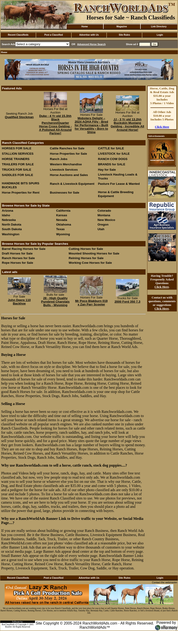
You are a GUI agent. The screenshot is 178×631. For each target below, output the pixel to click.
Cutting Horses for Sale (86, 249)
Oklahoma (63, 224)
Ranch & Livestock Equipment (72, 183)
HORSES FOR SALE (16, 148)
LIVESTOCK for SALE (114, 153)
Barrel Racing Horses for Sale (23, 249)
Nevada (61, 220)
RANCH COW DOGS (112, 159)
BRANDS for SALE (111, 164)
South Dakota (12, 229)
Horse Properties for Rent (20, 192)
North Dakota (11, 224)
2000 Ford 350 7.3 (127, 301)
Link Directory (158, 26)
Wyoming (63, 234)
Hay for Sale (107, 169)
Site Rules (124, 35)
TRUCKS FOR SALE (16, 169)
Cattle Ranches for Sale (67, 148)
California (63, 210)
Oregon (103, 224)
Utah (101, 229)
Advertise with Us (89, 35)
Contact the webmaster (164, 582)
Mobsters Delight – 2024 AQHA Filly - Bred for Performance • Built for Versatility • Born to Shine (91, 125)
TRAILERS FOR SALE (18, 164)
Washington (10, 234)
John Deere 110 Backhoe (19, 301)
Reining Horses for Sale (86, 258)
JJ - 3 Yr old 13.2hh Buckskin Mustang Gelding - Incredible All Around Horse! (127, 125)
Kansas (61, 215)
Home (84, 26)
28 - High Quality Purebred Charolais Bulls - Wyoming (55, 301)
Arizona (7, 210)
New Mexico (106, 220)
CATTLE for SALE (111, 148)
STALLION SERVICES (18, 153)
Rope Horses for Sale (17, 262)
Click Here (162, 127)
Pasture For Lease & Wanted (119, 183)
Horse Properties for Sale (68, 153)
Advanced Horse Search (91, 44)
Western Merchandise (66, 164)
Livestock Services (64, 169)
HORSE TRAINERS (15, 159)
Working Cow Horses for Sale (90, 262)
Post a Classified (53, 35)
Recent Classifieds (18, 35)
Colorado (104, 210)
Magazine (121, 26)
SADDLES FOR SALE (17, 175)
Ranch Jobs (58, 159)
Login (160, 35)
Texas (60, 229)
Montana (104, 215)
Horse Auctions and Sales (69, 175)
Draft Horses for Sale (17, 253)
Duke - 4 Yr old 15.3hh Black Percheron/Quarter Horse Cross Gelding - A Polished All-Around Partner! (55, 124)
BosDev (8, 627)
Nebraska (9, 220)
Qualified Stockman (19, 117)
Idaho (6, 215)
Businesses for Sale (64, 192)
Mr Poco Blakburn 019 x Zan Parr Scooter (91, 302)
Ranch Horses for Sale (18, 258)
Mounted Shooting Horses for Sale (94, 253)
